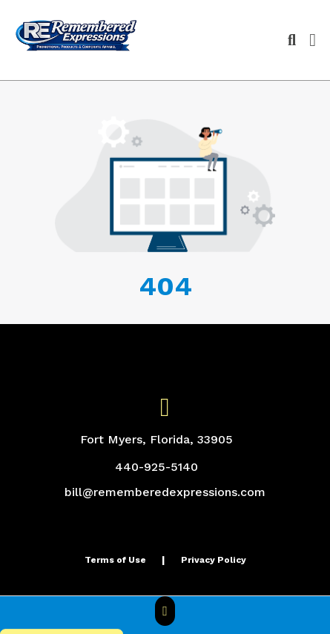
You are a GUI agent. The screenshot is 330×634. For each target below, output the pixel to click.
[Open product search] (292, 40)
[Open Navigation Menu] (313, 40)
